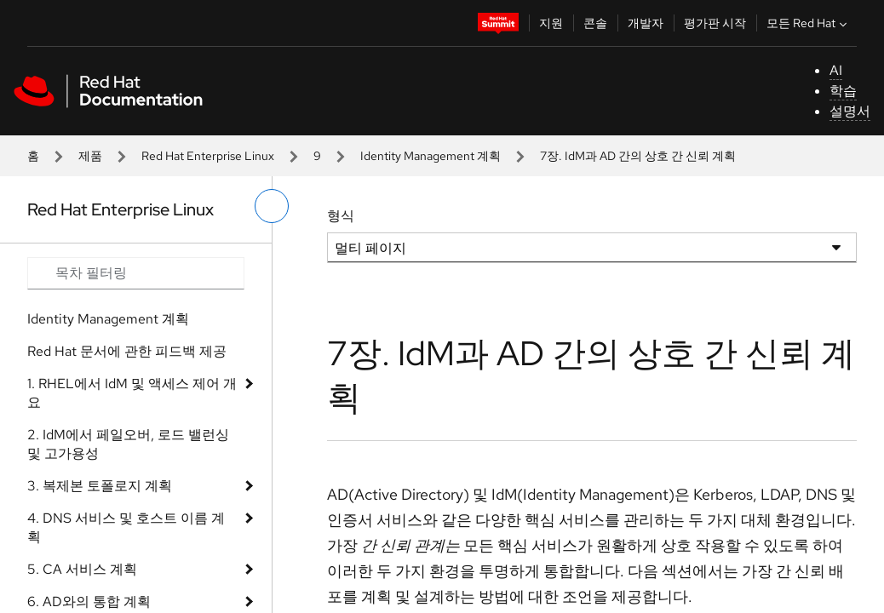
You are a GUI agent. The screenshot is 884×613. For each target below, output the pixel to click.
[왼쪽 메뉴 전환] (272, 206)
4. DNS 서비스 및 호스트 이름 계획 (126, 527)
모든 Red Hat (808, 23)
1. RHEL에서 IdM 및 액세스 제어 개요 (132, 393)
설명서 (849, 111)
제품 (90, 155)
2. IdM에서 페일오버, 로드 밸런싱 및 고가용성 (128, 444)
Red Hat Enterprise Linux (207, 155)
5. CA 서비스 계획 (82, 569)
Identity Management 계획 (430, 155)
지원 (551, 23)
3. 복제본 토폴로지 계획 (99, 486)
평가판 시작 (715, 23)
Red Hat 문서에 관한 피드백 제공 (127, 351)
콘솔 (595, 23)
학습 (843, 91)
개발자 (645, 23)
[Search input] (135, 273)
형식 (340, 216)
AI (835, 70)
